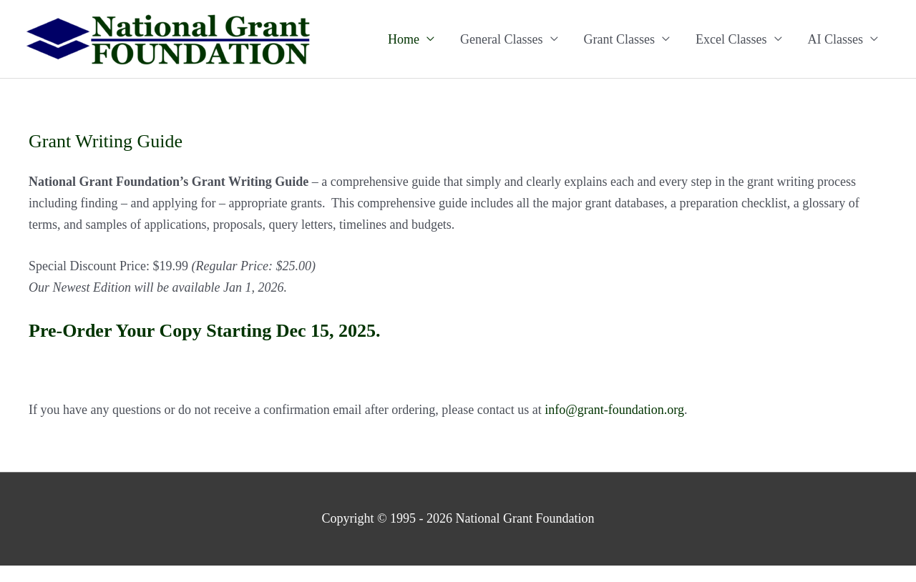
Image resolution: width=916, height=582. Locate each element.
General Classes (501, 39)
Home (403, 39)
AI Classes (836, 39)
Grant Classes (619, 39)
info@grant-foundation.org (614, 410)
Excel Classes (731, 39)
